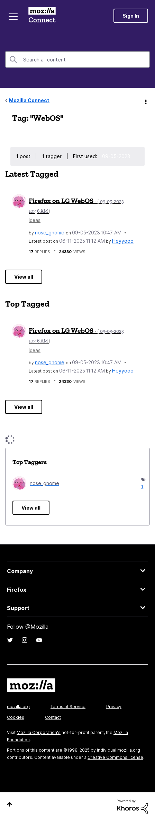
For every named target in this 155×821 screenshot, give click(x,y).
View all (23, 277)
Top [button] (9, 804)
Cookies (15, 717)
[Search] (77, 59)
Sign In (130, 16)
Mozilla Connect (42, 15)
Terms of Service (68, 706)
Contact (53, 717)
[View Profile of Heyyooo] (123, 241)
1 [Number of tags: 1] (142, 486)
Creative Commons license (115, 757)
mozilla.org (18, 706)
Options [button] (145, 100)
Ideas (34, 220)
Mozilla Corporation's (39, 732)
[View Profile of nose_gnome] (49, 232)
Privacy (113, 706)
